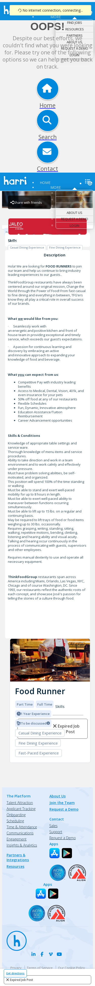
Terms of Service (40, 968)
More (55, 16)
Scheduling (15, 820)
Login (74, 55)
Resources (74, 29)
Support (55, 831)
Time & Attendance (22, 827)
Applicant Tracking (21, 808)
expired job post (21, 980)
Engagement (17, 839)
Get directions (15, 973)
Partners (75, 35)
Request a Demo (74, 48)
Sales (53, 825)
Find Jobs (74, 22)
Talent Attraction (20, 802)
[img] (50, 660)
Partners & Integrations (18, 857)
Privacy (16, 968)
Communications (20, 833)
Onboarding (16, 814)
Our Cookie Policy (71, 968)
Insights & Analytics (22, 845)
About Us (74, 42)
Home (45, 182)
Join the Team (62, 802)
